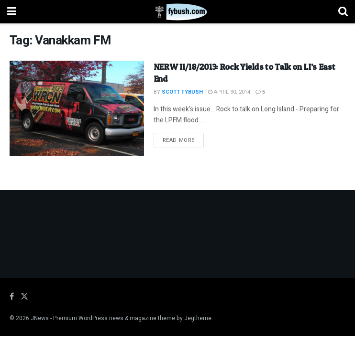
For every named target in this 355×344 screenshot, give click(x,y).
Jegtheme (197, 318)
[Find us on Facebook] (12, 296)
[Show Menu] (11, 11)
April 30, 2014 (229, 92)
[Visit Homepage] (177, 12)
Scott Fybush (182, 92)
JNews (40, 318)
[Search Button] (343, 11)
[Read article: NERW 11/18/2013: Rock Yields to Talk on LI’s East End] (77, 109)
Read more (183, 140)
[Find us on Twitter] (24, 296)
